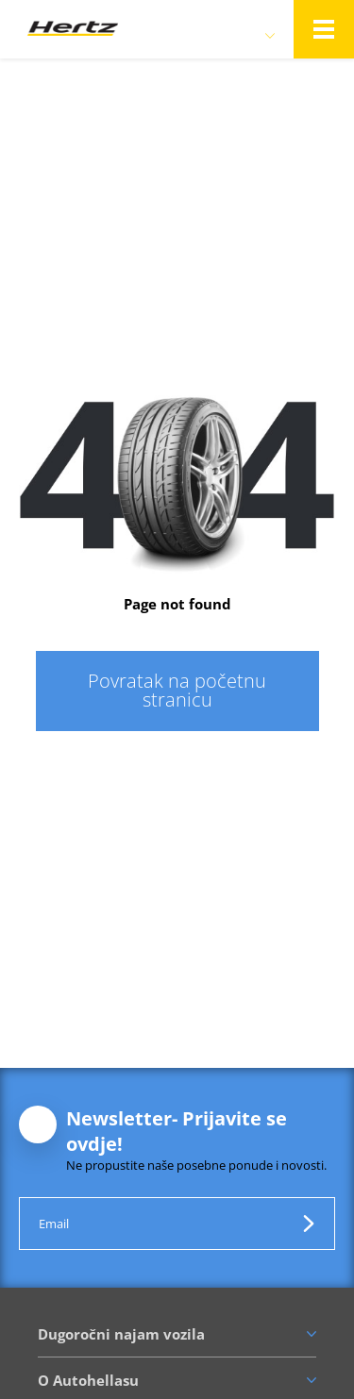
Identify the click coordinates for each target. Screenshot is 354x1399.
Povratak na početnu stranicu (177, 690)
